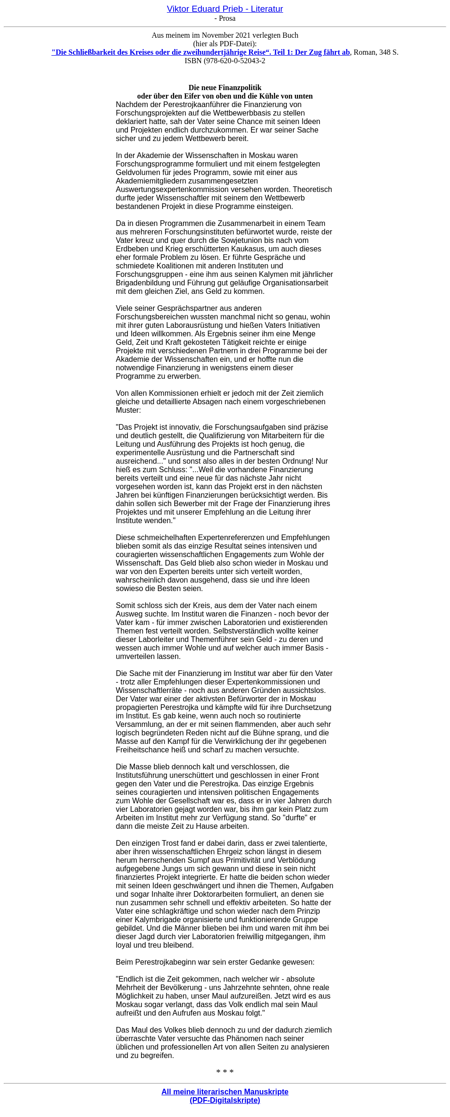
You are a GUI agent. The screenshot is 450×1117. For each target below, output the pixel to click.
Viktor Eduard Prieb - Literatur (225, 9)
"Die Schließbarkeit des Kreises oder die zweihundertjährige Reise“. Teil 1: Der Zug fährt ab (200, 52)
